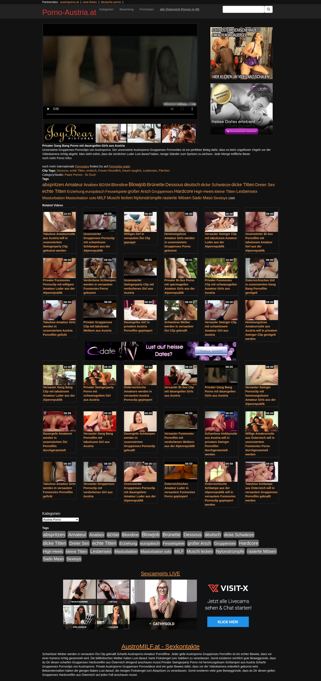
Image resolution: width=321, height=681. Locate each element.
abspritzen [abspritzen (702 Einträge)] (53, 184)
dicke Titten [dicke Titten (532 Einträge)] (242, 184)
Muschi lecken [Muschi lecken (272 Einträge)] (120, 197)
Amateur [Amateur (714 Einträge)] (74, 184)
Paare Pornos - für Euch (80, 174)
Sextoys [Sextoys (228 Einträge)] (220, 198)
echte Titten (77, 170)
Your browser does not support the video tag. (120, 71)
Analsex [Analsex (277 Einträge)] (91, 184)
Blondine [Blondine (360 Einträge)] (119, 184)
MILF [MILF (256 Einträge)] (101, 197)
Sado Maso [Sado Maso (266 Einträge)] (202, 197)
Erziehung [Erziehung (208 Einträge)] (75, 191)
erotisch (91, 170)
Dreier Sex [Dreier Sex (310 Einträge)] (265, 184)
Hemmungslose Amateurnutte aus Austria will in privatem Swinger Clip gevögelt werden (261, 330)
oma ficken (90, 2)
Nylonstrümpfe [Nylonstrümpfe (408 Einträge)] (148, 197)
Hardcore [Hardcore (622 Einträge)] (183, 191)
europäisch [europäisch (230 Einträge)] (95, 191)
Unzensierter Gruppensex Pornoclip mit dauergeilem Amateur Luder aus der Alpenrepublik (140, 492)
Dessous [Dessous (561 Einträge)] (174, 184)
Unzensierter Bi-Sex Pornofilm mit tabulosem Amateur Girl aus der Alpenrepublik (259, 242)
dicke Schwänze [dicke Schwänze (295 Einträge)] (216, 184)
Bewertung (126, 9)
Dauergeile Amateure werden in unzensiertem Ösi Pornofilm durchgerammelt (57, 442)
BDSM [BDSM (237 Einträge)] (104, 185)
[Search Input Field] (243, 9)
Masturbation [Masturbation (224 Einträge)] (53, 198)
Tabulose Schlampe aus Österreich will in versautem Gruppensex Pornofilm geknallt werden (261, 492)
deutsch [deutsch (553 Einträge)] (192, 184)
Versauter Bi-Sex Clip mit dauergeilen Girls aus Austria (179, 391)
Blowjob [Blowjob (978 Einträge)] (137, 184)
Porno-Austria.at (69, 12)
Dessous (62, 170)
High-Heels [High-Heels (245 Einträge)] (204, 191)
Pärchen (164, 170)
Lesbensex (150, 170)
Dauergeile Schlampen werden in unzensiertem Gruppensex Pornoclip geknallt (139, 442)
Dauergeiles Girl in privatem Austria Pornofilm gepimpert (138, 326)
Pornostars (147, 9)
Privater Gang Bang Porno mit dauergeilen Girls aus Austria (220, 391)
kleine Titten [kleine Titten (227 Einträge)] (225, 191)
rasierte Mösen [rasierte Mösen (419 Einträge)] (176, 197)
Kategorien (106, 9)
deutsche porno (111, 2)
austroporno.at (69, 2)
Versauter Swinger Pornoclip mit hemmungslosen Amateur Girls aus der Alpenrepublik (260, 396)
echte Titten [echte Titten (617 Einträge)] (54, 191)
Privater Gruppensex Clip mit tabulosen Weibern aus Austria (98, 326)
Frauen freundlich (109, 170)
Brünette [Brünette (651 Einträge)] (156, 184)
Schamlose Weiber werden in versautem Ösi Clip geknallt (179, 326)
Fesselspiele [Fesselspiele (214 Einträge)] (116, 191)
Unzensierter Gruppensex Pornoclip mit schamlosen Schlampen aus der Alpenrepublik (99, 242)
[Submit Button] (268, 9)
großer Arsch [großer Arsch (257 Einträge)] (139, 191)
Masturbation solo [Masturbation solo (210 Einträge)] (81, 198)
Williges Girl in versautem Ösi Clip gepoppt (137, 238)
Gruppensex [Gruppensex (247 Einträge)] (162, 191)
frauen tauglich (132, 170)
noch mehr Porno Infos (57, 158)
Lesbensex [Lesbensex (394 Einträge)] (246, 191)
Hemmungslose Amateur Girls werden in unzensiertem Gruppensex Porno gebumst (180, 242)
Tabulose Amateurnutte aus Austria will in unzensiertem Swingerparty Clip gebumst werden (59, 242)
